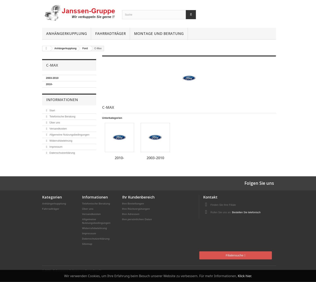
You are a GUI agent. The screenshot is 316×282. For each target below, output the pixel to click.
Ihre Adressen (130, 214)
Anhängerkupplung (66, 33)
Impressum (55, 146)
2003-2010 (52, 77)
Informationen (62, 99)
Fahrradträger (110, 33)
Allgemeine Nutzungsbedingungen (69, 134)
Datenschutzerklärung (62, 152)
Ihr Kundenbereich (138, 197)
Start (52, 110)
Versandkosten (58, 128)
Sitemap (87, 243)
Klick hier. (245, 276)
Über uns (54, 122)
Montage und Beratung (159, 33)
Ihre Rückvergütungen (136, 208)
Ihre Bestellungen (133, 203)
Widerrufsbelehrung (60, 140)
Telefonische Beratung (62, 116)
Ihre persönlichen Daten (137, 219)
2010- (49, 84)
